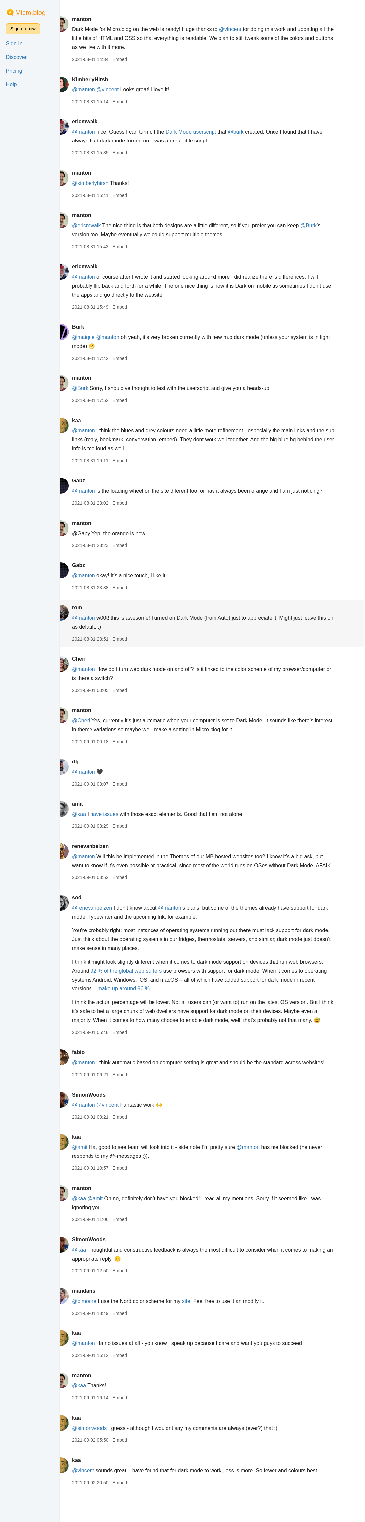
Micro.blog (30, 12)
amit (89, 804)
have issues (116, 814)
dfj (87, 761)
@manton (95, 89)
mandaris (95, 1318)
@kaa (91, 814)
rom (89, 607)
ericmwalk (96, 121)
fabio (90, 1070)
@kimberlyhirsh (102, 183)
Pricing (14, 71)
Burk (90, 327)
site (198, 1328)
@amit (91, 1174)
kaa (88, 420)
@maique (95, 337)
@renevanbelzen (104, 917)
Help (11, 84)
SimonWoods (101, 1121)
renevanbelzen (102, 846)
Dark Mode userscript (203, 132)
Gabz (90, 480)
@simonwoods (101, 1455)
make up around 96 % (158, 997)
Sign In (14, 43)
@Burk (320, 225)
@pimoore (96, 1328)
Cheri (90, 659)
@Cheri (93, 720)
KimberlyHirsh (102, 79)
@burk (248, 132)
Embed (131, 59)
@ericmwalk (98, 225)
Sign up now (23, 28)
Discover (16, 57)
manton (93, 19)
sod (88, 906)
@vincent (242, 29)
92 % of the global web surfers (162, 980)
